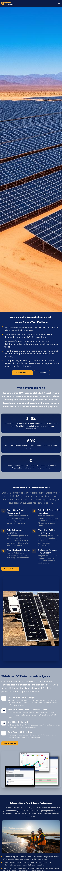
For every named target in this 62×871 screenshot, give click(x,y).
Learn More (42, 373)
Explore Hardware (10, 569)
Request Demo (22, 373)
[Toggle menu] (59, 3)
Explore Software (10, 743)
